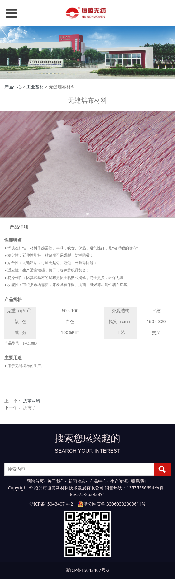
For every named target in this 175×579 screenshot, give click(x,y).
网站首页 (35, 481)
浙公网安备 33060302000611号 (111, 504)
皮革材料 (31, 401)
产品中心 (13, 87)
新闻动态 (77, 481)
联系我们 (140, 481)
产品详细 (19, 227)
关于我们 (56, 481)
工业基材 (35, 87)
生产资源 (119, 481)
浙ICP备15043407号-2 (51, 504)
